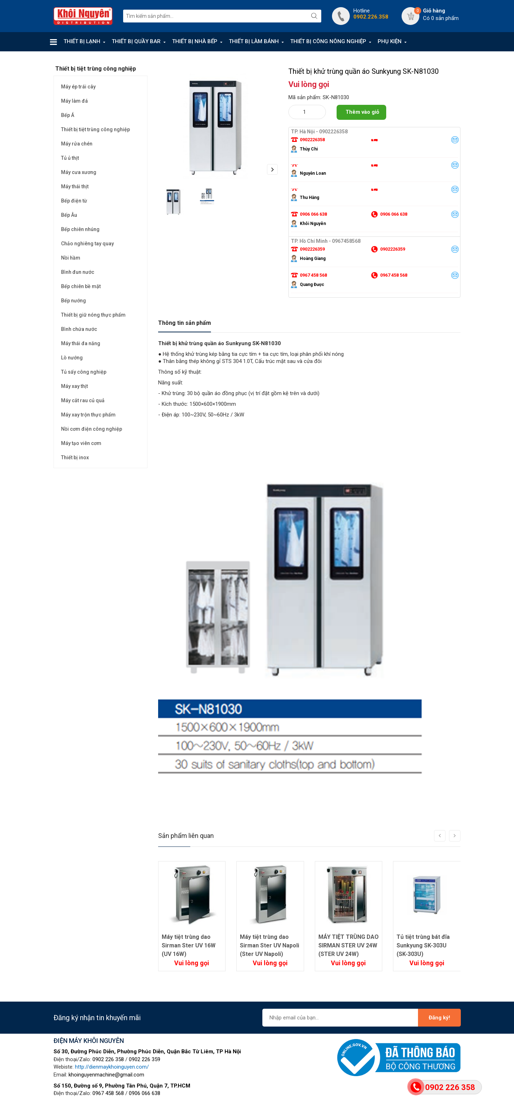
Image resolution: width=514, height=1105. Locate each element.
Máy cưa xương (78, 172)
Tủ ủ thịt (70, 158)
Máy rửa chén (76, 144)
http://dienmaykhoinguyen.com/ (112, 1067)
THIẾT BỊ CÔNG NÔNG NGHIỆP (328, 41)
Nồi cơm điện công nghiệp (91, 429)
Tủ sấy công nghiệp (83, 372)
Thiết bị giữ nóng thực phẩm (93, 315)
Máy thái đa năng (80, 343)
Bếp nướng (73, 300)
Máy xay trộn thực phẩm (88, 415)
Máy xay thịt (74, 386)
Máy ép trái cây (78, 86)
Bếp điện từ (74, 201)
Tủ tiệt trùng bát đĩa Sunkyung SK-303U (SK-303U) (423, 945)
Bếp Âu (69, 215)
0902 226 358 (108, 1059)
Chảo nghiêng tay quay (87, 243)
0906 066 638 (144, 1093)
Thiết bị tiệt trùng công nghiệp (95, 129)
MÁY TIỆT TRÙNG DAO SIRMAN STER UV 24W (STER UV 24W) (348, 945)
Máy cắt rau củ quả (83, 400)
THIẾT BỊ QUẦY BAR (136, 41)
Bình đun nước (77, 272)
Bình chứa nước (79, 329)
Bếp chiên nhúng (80, 229)
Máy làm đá (74, 101)
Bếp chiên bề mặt (81, 286)
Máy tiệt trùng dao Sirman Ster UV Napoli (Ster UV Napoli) (269, 945)
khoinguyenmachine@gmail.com (106, 1074)
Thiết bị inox (75, 457)
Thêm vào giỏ (362, 112)
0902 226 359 (144, 1059)
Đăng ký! (439, 1017)
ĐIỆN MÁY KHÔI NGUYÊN (89, 1040)
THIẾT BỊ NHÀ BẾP (194, 41)
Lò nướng (72, 357)
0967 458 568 (108, 1093)
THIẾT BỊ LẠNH (82, 41)
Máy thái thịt (75, 186)
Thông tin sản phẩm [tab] (184, 322)
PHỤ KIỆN (390, 41)
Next (272, 169)
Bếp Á (67, 115)
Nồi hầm (70, 258)
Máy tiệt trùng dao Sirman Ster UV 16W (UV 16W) (189, 945)
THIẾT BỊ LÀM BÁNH (254, 41)
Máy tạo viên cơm (81, 443)
